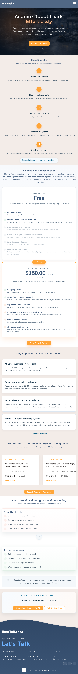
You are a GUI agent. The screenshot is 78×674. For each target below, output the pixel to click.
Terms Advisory (22, 659)
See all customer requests (39, 492)
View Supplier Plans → (39, 49)
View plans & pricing (39, 343)
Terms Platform (8, 659)
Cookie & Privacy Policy (39, 659)
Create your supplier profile (28, 608)
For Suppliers (8, 651)
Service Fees (54, 659)
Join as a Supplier (39, 44)
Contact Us (33, 656)
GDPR (64, 659)
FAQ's (56, 656)
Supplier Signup (10, 656)
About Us (32, 651)
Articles (57, 651)
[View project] (11, 480)
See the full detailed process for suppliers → (39, 160)
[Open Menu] (74, 3)
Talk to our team (54, 608)
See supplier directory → (39, 433)
